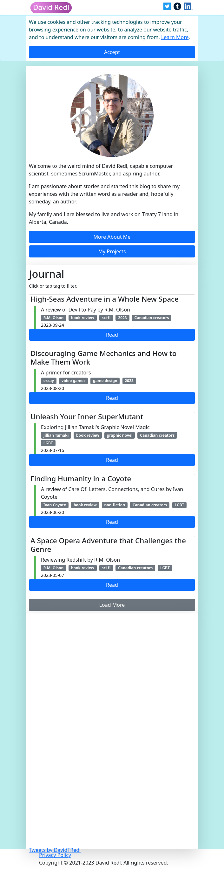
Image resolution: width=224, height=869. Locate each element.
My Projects (112, 251)
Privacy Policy (55, 855)
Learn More (175, 37)
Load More (112, 604)
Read (112, 334)
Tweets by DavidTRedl (55, 849)
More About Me (112, 236)
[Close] (112, 52)
